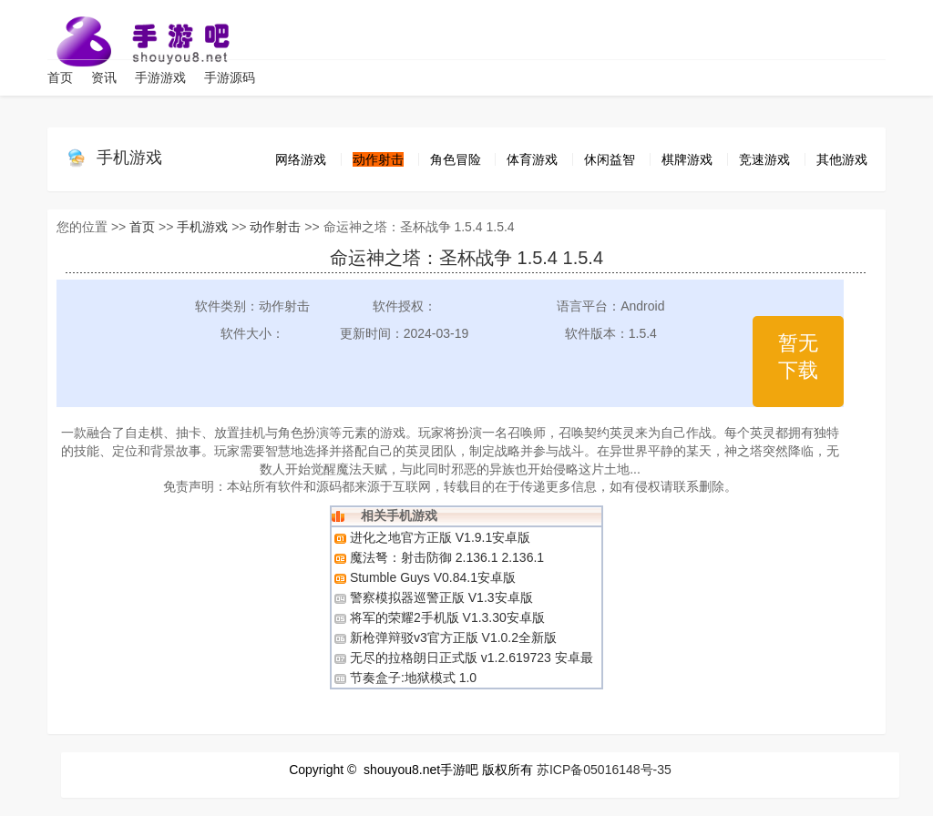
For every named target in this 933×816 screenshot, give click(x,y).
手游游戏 (160, 77)
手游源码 (229, 77)
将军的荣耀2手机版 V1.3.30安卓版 (447, 617)
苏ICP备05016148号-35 (604, 769)
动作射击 (275, 226)
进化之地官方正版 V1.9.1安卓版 (440, 537)
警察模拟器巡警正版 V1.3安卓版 (441, 597)
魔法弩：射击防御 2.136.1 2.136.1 (447, 557)
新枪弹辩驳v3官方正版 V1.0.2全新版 (453, 637)
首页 (60, 77)
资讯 (104, 77)
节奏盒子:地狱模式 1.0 (413, 677)
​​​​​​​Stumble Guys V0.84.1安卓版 (433, 577)
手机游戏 (129, 157)
